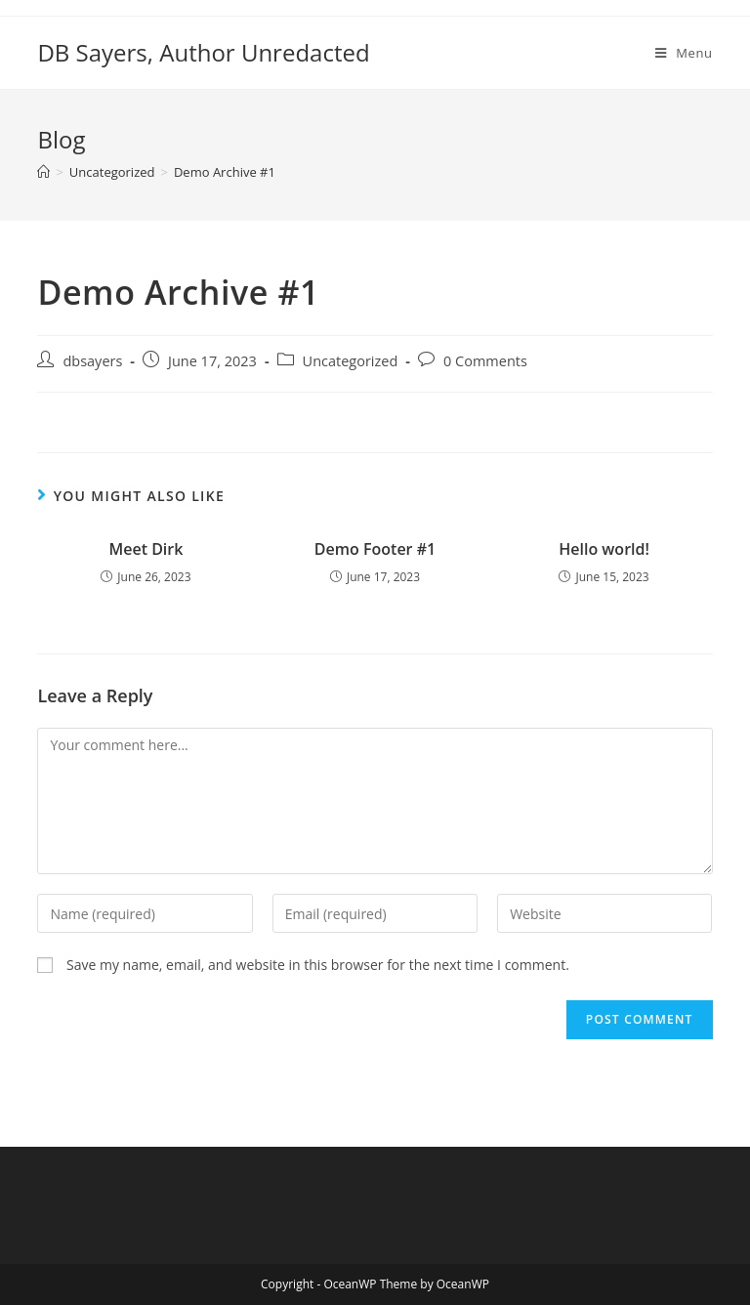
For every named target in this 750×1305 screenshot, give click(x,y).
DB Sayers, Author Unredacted (203, 52)
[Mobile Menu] (684, 53)
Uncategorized (350, 361)
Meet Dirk (145, 549)
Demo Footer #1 (375, 549)
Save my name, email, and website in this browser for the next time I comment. (317, 964)
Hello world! (604, 549)
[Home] (43, 172)
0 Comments (485, 361)
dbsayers (92, 361)
